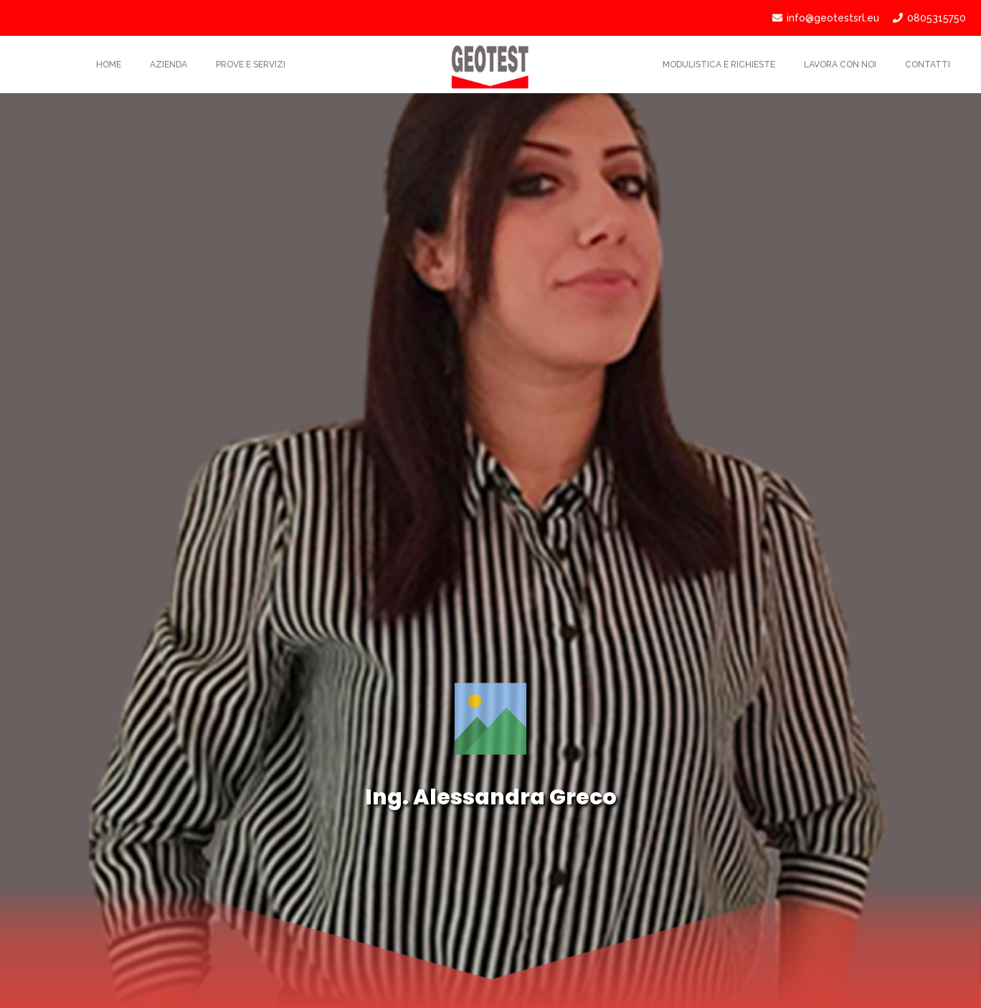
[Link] (490, 64)
